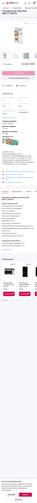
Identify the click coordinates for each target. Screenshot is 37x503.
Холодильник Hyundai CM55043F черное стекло (24, 284)
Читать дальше (7, 249)
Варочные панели (31, 8)
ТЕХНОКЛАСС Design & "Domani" (12, 174)
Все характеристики (8, 117)
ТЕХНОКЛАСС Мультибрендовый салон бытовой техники (17, 178)
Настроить (18, 499)
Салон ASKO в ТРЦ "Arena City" (12, 182)
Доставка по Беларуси (9, 131)
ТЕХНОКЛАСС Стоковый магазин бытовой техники (18, 171)
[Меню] (3, 3)
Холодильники (17, 8)
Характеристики (17, 191)
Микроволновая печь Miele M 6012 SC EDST (8, 284)
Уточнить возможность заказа (18, 78)
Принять (25, 494)
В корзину (9, 294)
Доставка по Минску (9, 126)
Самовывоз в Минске (9, 121)
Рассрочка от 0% (7, 136)
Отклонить (11, 494)
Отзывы (29, 191)
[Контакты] (25, 3)
